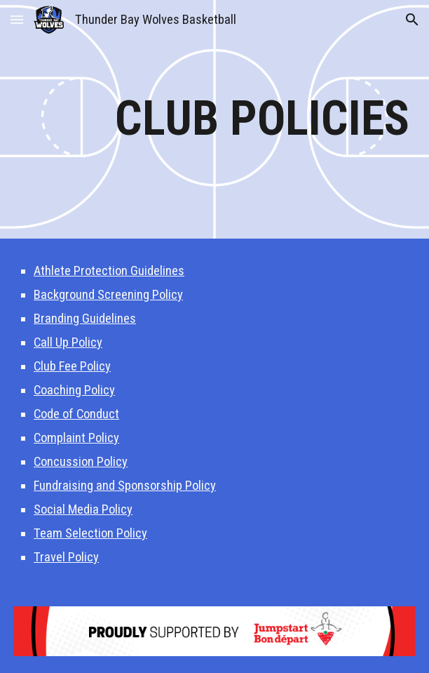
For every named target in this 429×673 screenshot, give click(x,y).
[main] (214, 119)
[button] (17, 19)
